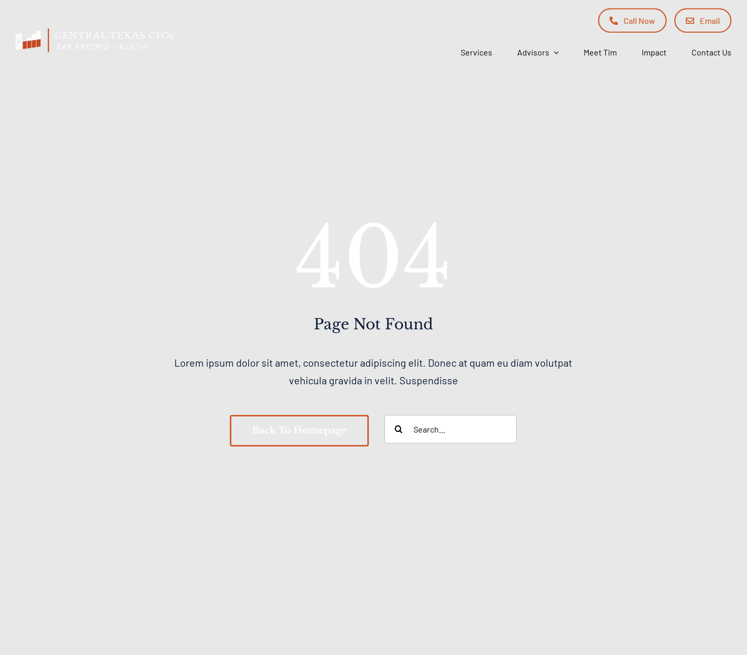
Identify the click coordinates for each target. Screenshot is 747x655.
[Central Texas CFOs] (94, 33)
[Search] (398, 429)
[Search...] (450, 429)
